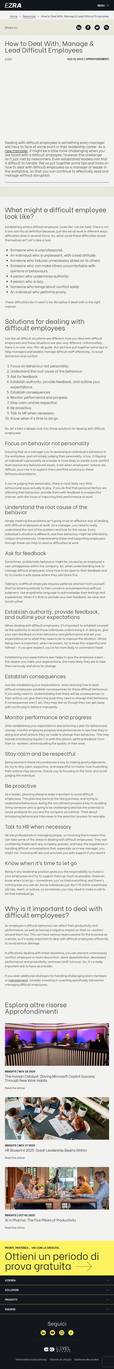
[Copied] (106, 27)
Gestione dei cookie (86, 1359)
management (18, 980)
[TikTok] (71, 1332)
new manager (16, 150)
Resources (29, 16)
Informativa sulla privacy (31, 1359)
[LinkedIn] (78, 27)
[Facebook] (88, 27)
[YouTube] (52, 1332)
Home (13, 16)
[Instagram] (61, 1332)
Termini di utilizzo (61, 1359)
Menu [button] (103, 5)
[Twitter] (97, 27)
